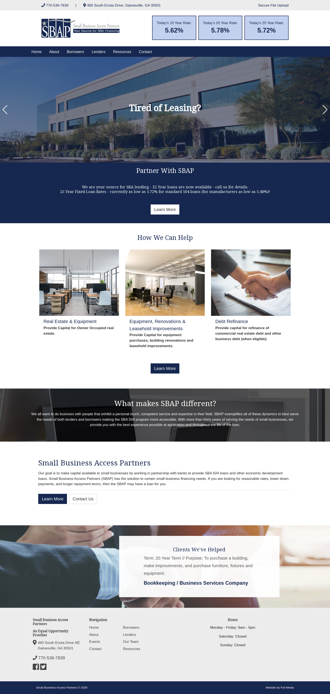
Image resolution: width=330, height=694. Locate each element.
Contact (145, 52)
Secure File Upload (273, 5)
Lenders (98, 52)
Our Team (131, 642)
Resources (122, 52)
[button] (5, 109)
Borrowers (75, 52)
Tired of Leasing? (165, 108)
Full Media (287, 687)
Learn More (165, 209)
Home (36, 52)
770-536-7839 (55, 5)
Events (94, 642)
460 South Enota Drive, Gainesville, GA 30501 (122, 5)
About (54, 52)
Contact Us (83, 499)
